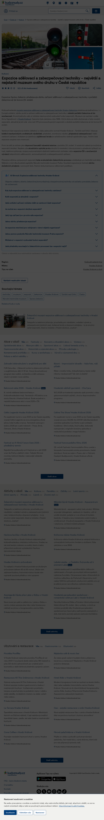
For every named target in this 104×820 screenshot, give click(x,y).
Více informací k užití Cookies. (72, 806)
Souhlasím (10, 812)
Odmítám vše (25, 812)
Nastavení (40, 812)
